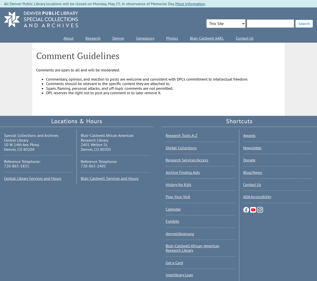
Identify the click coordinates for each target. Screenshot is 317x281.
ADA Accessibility (257, 196)
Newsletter (252, 147)
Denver (118, 38)
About (68, 38)
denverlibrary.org (180, 233)
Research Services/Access (187, 159)
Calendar (173, 209)
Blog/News (252, 172)
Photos (172, 38)
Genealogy (145, 38)
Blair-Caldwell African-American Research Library (192, 248)
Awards (249, 135)
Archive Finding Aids (183, 172)
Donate (249, 159)
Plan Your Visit (178, 196)
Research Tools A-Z (181, 135)
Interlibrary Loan (179, 274)
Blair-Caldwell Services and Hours (109, 178)
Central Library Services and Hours (32, 178)
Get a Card (174, 262)
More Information (190, 3)
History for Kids (178, 184)
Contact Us (245, 38)
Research (93, 38)
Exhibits (172, 221)
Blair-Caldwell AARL (207, 38)
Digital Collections (181, 147)
